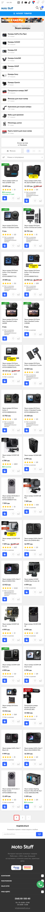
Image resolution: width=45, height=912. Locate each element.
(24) (37, 799)
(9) (36, 234)
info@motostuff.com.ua (22, 908)
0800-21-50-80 (20, 8)
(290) (37, 283)
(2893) (16, 464)
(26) (37, 189)
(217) (15, 374)
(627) (15, 547)
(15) (37, 633)
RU (11, 2)
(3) (14, 189)
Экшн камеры (26, 26)
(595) (37, 504)
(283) (37, 372)
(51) (15, 283)
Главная (15, 26)
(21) (15, 799)
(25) (37, 757)
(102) (15, 419)
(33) (37, 419)
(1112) (16, 588)
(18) (37, 462)
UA (8, 2)
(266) (15, 714)
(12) (15, 234)
